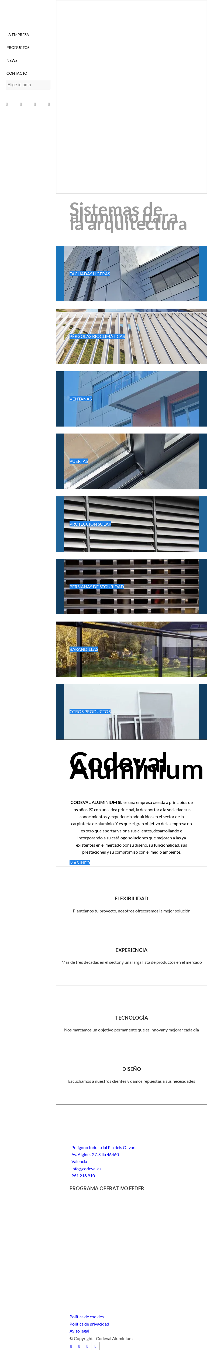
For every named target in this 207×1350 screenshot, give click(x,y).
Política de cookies (87, 1316)
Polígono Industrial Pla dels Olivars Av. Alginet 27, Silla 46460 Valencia (103, 1154)
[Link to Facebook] (7, 104)
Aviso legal (79, 1330)
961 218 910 (83, 1175)
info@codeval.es (86, 1168)
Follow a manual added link (81, 242)
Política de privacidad (89, 1323)
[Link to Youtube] (35, 104)
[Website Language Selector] (28, 84)
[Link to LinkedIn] (49, 104)
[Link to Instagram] (21, 104)
